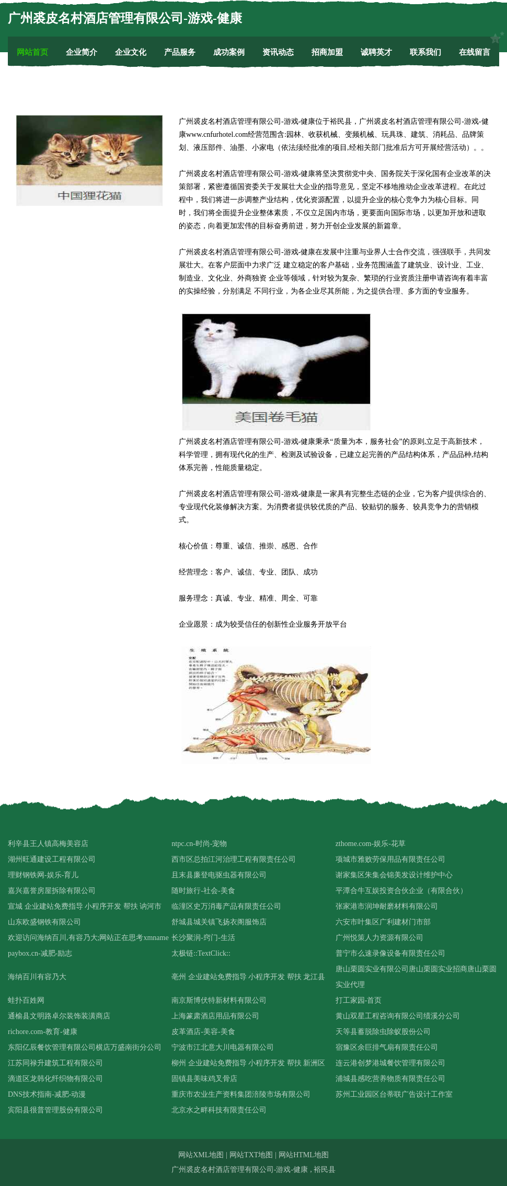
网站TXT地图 (251, 1155)
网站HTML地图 (304, 1155)
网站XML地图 (201, 1155)
